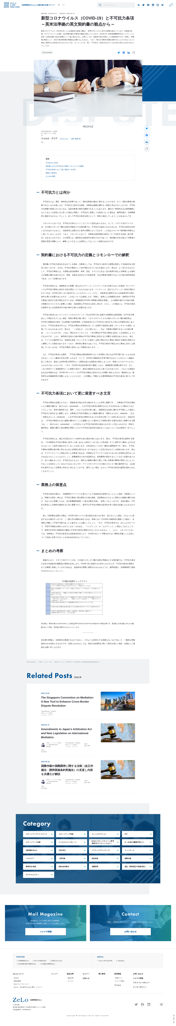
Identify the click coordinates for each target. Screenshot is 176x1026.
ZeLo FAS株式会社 (40, 961)
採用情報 (117, 974)
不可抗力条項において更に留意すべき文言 (61, 169)
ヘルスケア (30, 858)
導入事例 (101, 974)
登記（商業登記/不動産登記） (136, 866)
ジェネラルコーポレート (68, 842)
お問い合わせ (130, 931)
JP (59, 5)
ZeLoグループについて (21, 984)
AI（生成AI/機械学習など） (135, 842)
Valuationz (121, 961)
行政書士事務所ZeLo (48, 964)
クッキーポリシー (140, 987)
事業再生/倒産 (31, 866)
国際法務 (128, 858)
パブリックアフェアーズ (101, 850)
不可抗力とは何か (52, 163)
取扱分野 (70, 974)
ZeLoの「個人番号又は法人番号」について (28, 987)
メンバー (54, 974)
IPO (126, 834)
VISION (16, 978)
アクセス (117, 985)
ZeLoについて (18, 974)
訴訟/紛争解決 (64, 866)
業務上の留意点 (51, 173)
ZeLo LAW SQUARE (105, 961)
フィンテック (130, 850)
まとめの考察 (50, 176)
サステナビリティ (32, 875)
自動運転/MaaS (31, 850)
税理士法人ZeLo (57, 961)
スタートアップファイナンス (36, 834)
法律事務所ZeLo (23, 961)
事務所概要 (17, 981)
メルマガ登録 (46, 931)
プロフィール (64, 138)
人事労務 (62, 858)
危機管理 (95, 866)
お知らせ (86, 978)
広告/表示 (62, 850)
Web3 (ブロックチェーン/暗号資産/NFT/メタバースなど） (103, 842)
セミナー (86, 974)
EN (63, 5)
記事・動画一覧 (76, 138)
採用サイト (118, 978)
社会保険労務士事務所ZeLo (27, 964)
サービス (71, 981)
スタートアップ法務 (33, 842)
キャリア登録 (119, 981)
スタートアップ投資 (66, 834)
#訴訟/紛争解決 (47, 52)
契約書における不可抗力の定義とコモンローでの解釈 (65, 166)
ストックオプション (99, 834)
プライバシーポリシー (141, 983)
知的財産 (95, 858)
